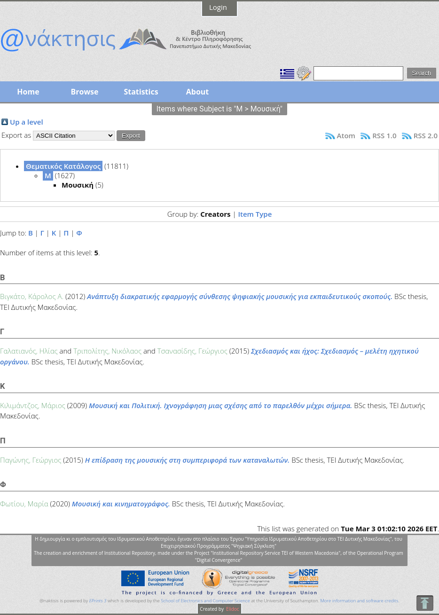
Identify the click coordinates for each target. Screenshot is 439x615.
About (197, 92)
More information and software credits (359, 601)
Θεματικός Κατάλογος (63, 166)
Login (218, 7)
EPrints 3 (98, 601)
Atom (346, 135)
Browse (84, 92)
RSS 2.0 (426, 135)
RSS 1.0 (384, 135)
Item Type (255, 214)
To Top (425, 603)
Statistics (141, 92)
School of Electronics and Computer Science (205, 601)
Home (28, 92)
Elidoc (232, 609)
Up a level (26, 121)
